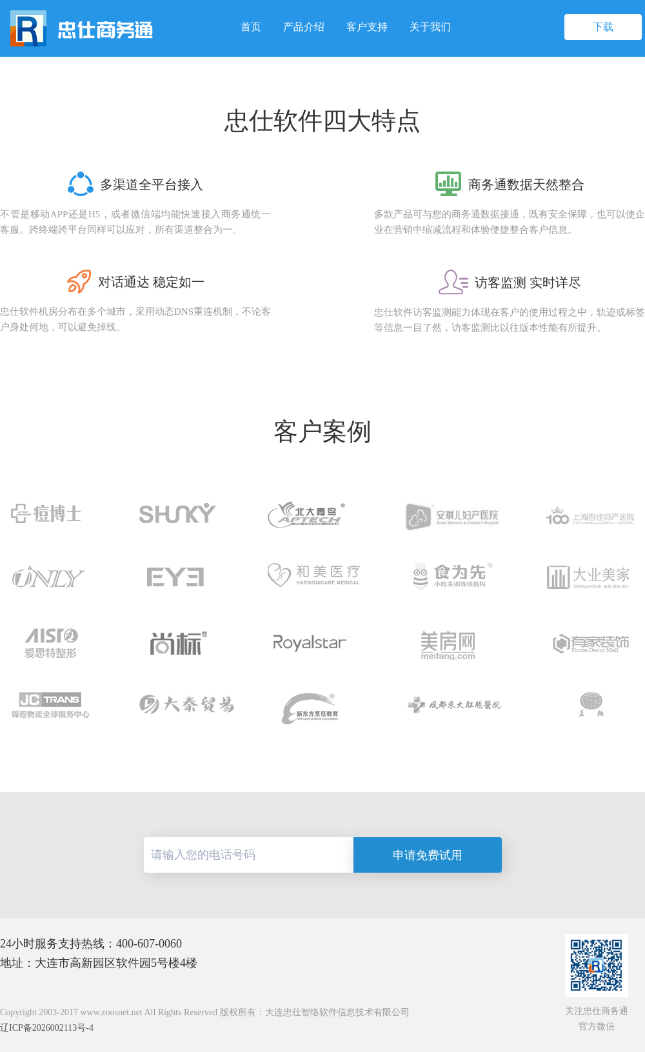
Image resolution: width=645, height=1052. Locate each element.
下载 (603, 26)
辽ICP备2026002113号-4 (47, 1028)
